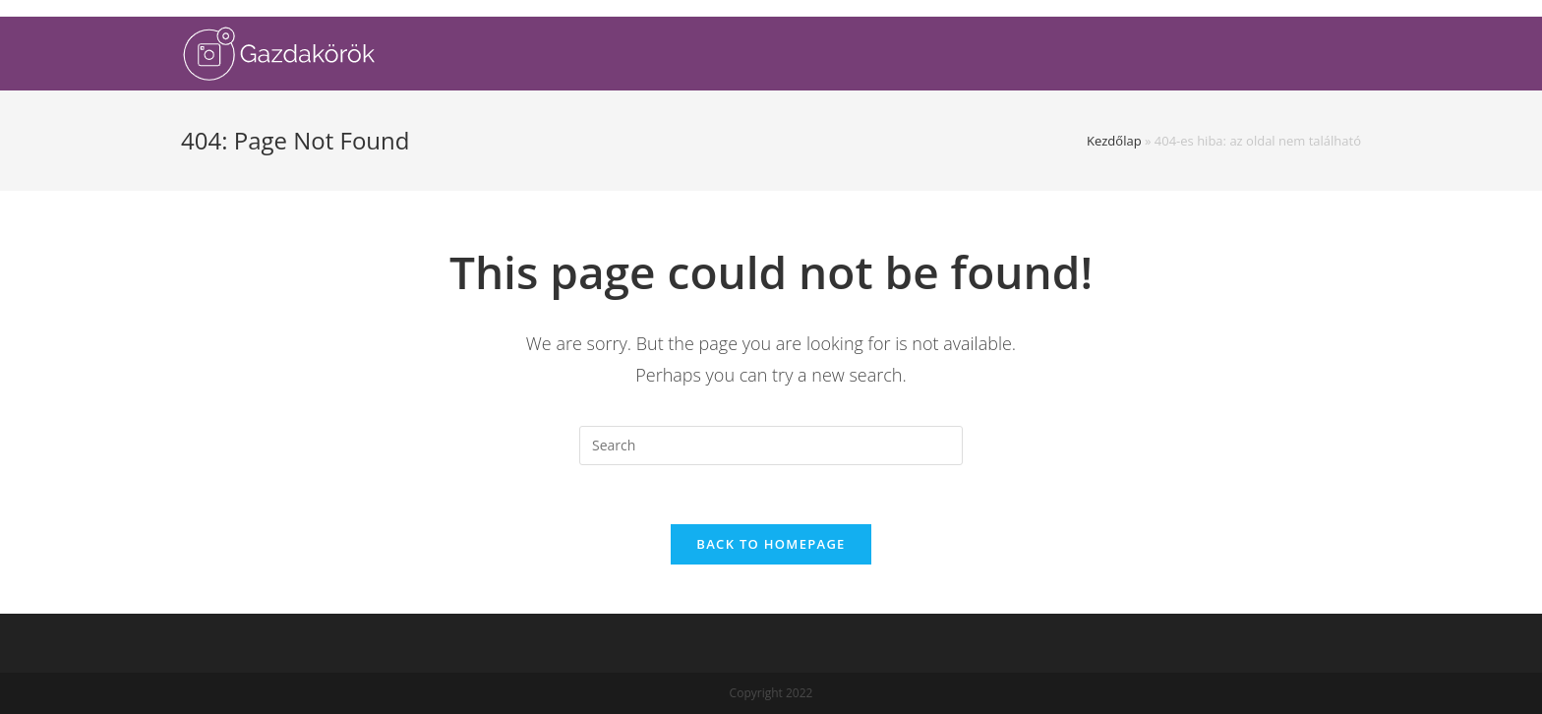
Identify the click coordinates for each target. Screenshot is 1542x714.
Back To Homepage (770, 544)
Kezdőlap (1114, 140)
